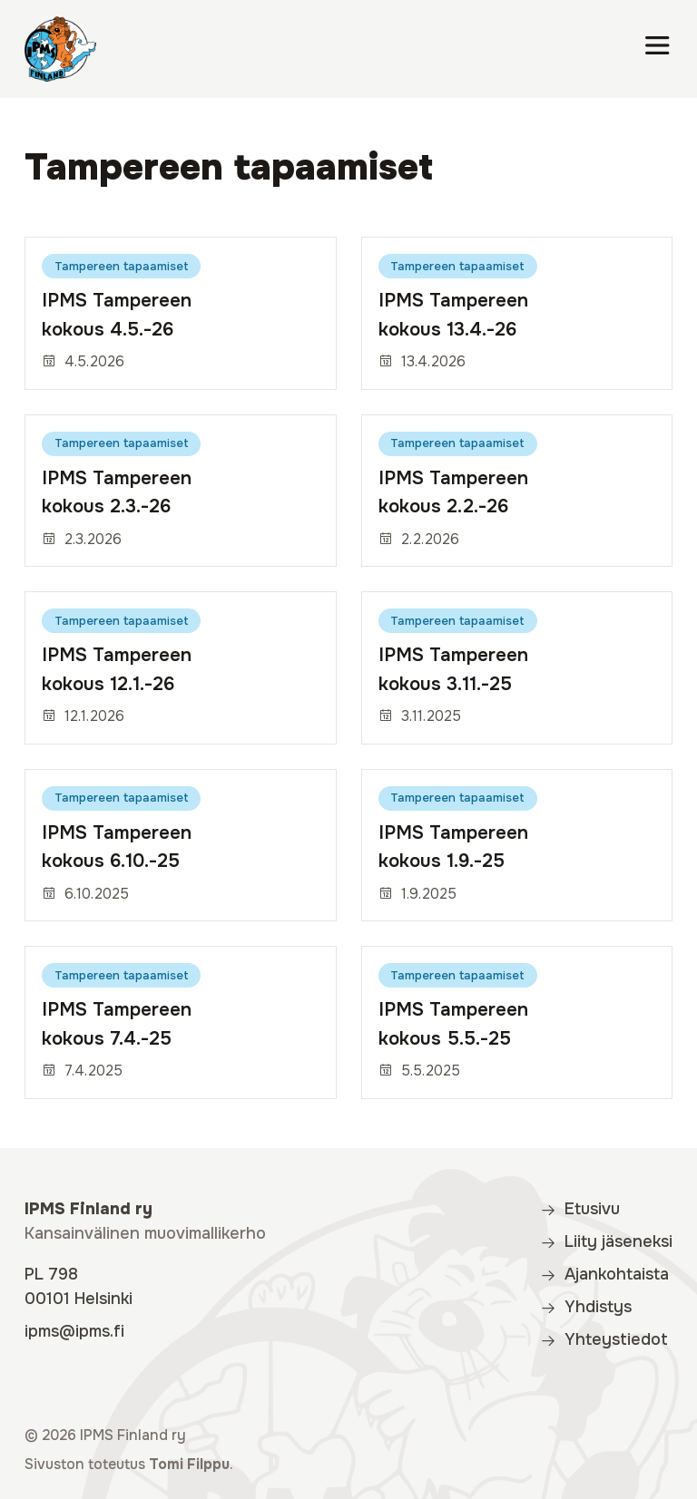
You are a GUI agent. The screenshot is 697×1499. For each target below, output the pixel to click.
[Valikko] (657, 49)
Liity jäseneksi (606, 1241)
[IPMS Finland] (60, 49)
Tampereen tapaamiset (121, 266)
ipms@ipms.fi (74, 1331)
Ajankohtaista (604, 1274)
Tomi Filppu (189, 1464)
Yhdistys (586, 1307)
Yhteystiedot (604, 1339)
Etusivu (580, 1209)
